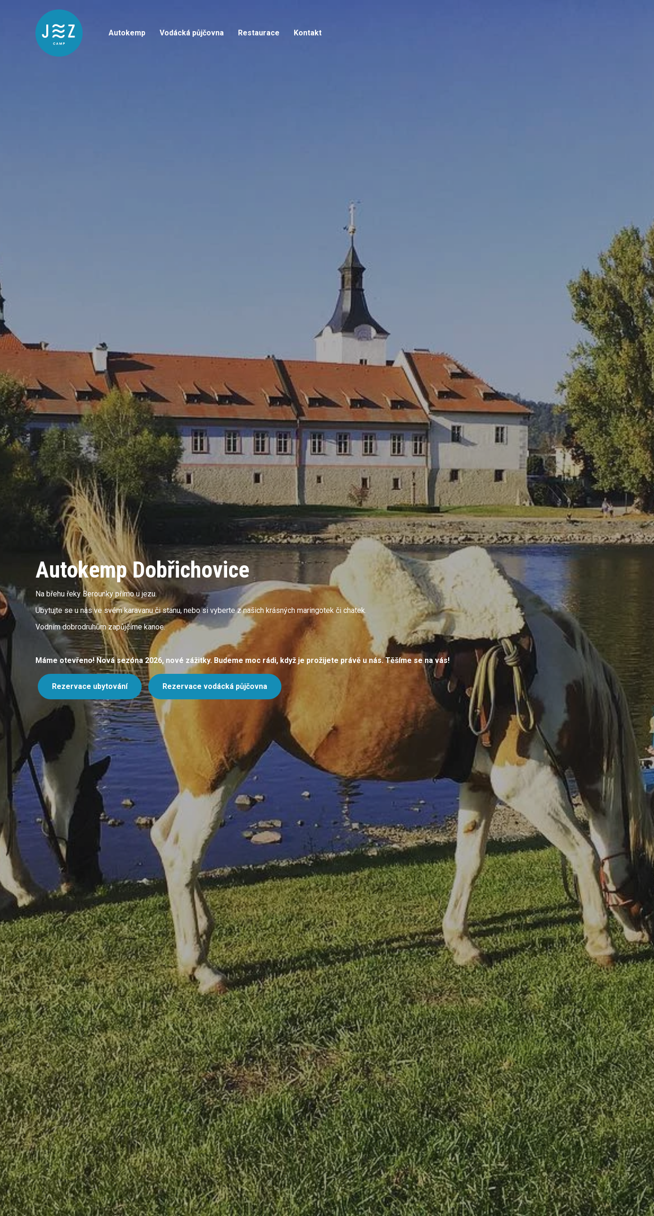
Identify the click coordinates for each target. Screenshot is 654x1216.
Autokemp (127, 32)
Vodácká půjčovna (192, 32)
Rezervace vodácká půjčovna (214, 686)
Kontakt (308, 32)
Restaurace (259, 32)
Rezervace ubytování (89, 686)
